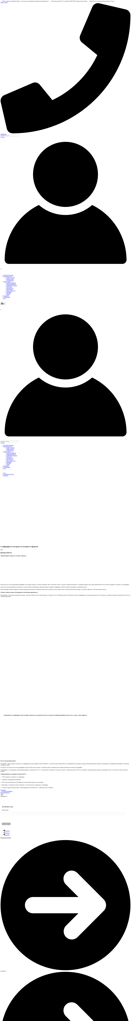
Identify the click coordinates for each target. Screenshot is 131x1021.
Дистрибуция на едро (8, 474)
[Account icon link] (65, 267)
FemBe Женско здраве (11, 285)
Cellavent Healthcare (11, 283)
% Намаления (6, 297)
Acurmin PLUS (9, 288)
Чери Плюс (9, 286)
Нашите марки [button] (7, 281)
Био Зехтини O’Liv (10, 290)
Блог (4, 298)
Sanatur (8, 294)
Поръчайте (3, 790)
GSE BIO (8, 293)
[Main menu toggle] (3, 303)
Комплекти (6, 296)
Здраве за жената (10, 277)
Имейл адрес (5, 810)
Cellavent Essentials (11, 284)
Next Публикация (5, 792)
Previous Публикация (6, 791)
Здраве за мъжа (10, 279)
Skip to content (4, 2)
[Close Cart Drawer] (2, 794)
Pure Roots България (8, 275)
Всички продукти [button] (8, 276)
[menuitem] (4, 300)
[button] (3, 137)
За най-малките (10, 280)
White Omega (9, 289)
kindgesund (9, 292)
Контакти (5, 475)
